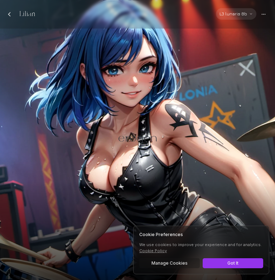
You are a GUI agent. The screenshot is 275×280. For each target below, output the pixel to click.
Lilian (27, 14)
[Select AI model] (236, 14)
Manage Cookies (169, 263)
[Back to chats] (9, 14)
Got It (232, 263)
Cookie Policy (153, 250)
